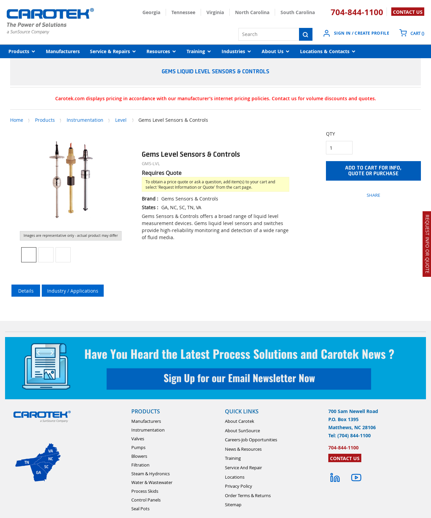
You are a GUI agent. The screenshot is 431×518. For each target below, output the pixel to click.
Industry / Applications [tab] (72, 291)
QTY (330, 134)
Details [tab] (26, 291)
